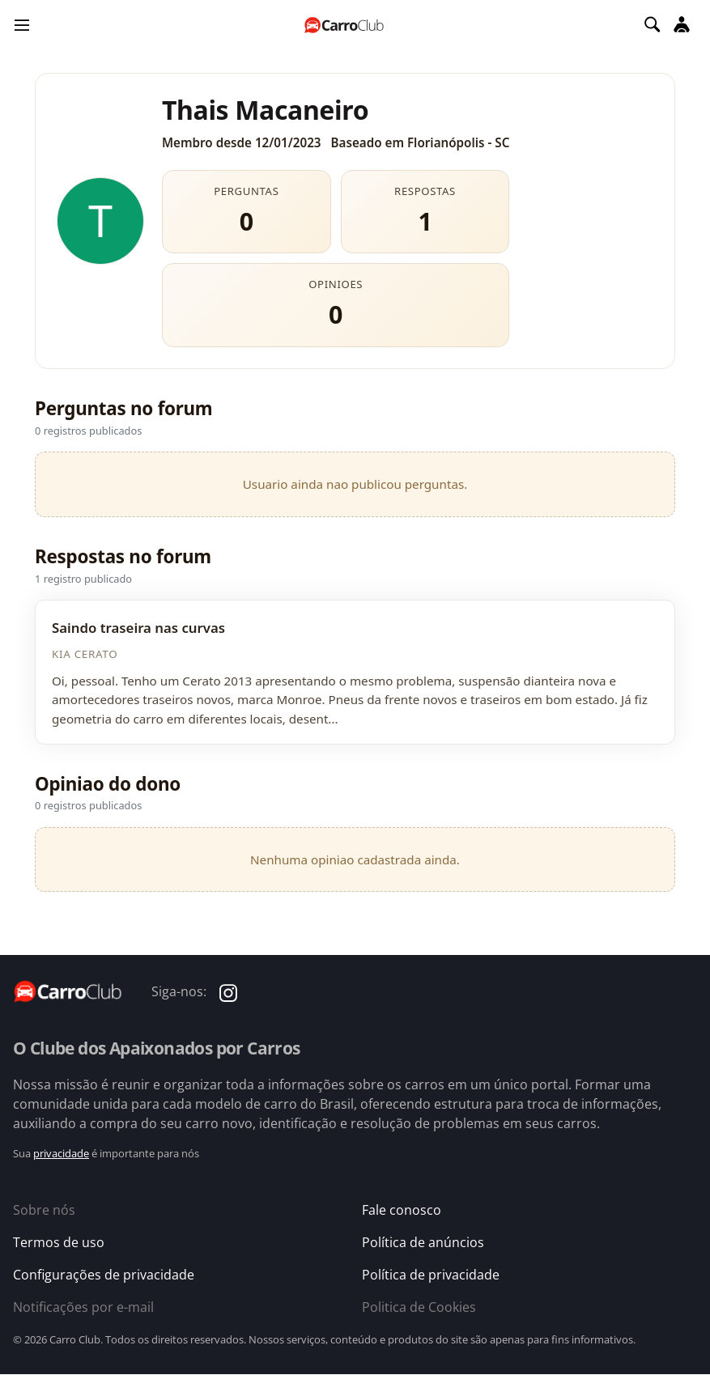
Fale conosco (401, 1210)
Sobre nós (44, 1210)
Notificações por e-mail (83, 1307)
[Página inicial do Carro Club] (344, 25)
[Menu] (22, 24)
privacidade (61, 1153)
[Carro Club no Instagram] (228, 992)
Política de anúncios (423, 1242)
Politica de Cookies (419, 1307)
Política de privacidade (431, 1275)
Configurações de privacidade (103, 1275)
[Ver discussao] (355, 672)
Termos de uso (58, 1242)
